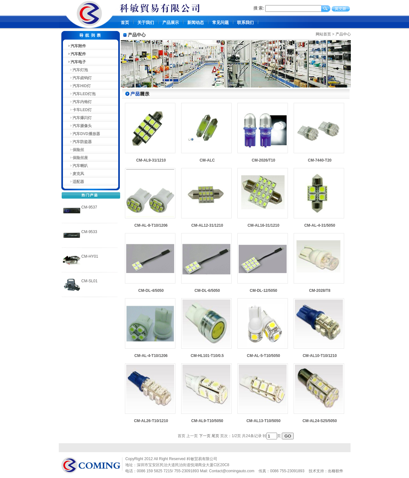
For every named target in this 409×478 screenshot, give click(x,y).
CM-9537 (89, 207)
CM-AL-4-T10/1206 (150, 355)
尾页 (215, 436)
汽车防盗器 (79, 142)
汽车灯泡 (77, 70)
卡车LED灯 (79, 110)
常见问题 (220, 22)
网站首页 (323, 34)
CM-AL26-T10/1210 (151, 421)
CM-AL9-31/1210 (151, 160)
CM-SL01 (89, 281)
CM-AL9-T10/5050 (207, 421)
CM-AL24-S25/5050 (320, 421)
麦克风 (75, 173)
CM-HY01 (89, 256)
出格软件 (335, 471)
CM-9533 (89, 232)
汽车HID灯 (79, 86)
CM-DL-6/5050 (207, 290)
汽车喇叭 (77, 165)
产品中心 (343, 34)
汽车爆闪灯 (79, 118)
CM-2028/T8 (319, 290)
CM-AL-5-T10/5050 (263, 355)
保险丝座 (77, 158)
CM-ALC (207, 160)
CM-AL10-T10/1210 (320, 355)
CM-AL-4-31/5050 (319, 225)
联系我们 (245, 22)
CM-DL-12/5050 (263, 290)
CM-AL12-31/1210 (207, 225)
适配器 (75, 181)
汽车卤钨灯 (79, 78)
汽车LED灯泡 (81, 94)
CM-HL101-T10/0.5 (207, 355)
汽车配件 (76, 54)
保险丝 (75, 150)
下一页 (205, 436)
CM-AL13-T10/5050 (263, 421)
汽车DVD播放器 (83, 134)
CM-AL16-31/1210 (263, 225)
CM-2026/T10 (263, 160)
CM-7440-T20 (319, 160)
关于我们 (145, 22)
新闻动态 (195, 22)
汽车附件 (76, 46)
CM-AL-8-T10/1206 (150, 225)
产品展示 (170, 22)
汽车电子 (76, 62)
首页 (125, 22)
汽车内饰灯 (79, 102)
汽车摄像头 (79, 126)
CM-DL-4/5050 (151, 290)
